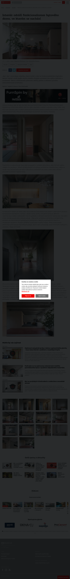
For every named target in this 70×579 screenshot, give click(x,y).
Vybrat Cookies (42, 295)
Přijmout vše (28, 295)
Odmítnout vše (25, 291)
